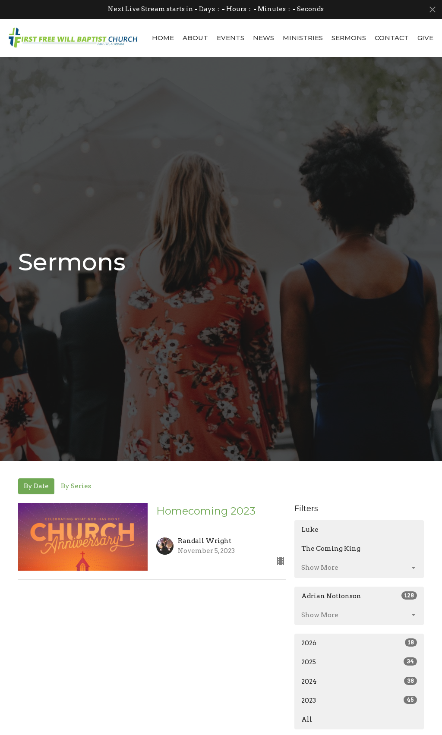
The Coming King (330, 549)
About (195, 38)
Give (425, 38)
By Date (36, 486)
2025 (359, 661)
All (306, 719)
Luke (310, 530)
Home (163, 38)
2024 (359, 681)
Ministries (303, 38)
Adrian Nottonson (359, 595)
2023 (359, 700)
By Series (76, 486)
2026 (359, 642)
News (263, 38)
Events (230, 38)
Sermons (349, 38)
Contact (392, 38)
